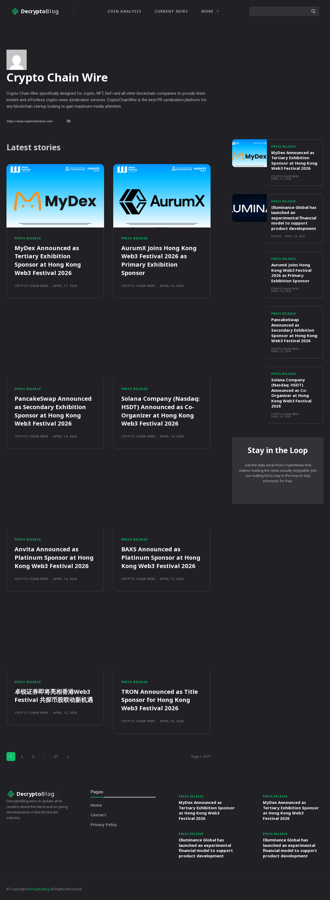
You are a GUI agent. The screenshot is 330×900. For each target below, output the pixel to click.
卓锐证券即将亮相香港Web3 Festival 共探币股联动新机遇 (54, 718)
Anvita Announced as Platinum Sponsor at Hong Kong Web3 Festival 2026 (54, 580)
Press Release (28, 260)
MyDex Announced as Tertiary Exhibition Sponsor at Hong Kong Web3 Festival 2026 (48, 282)
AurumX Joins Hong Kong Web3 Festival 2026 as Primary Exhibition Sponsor (159, 282)
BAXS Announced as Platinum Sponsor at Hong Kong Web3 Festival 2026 (160, 580)
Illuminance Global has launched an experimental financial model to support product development (294, 240)
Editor (276, 259)
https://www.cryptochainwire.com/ (29, 144)
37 (56, 779)
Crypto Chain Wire (32, 308)
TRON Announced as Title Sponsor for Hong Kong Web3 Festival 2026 (159, 722)
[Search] (313, 11)
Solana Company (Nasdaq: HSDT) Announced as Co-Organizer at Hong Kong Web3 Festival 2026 (160, 433)
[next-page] (67, 779)
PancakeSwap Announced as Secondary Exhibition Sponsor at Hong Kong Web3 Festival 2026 (53, 433)
